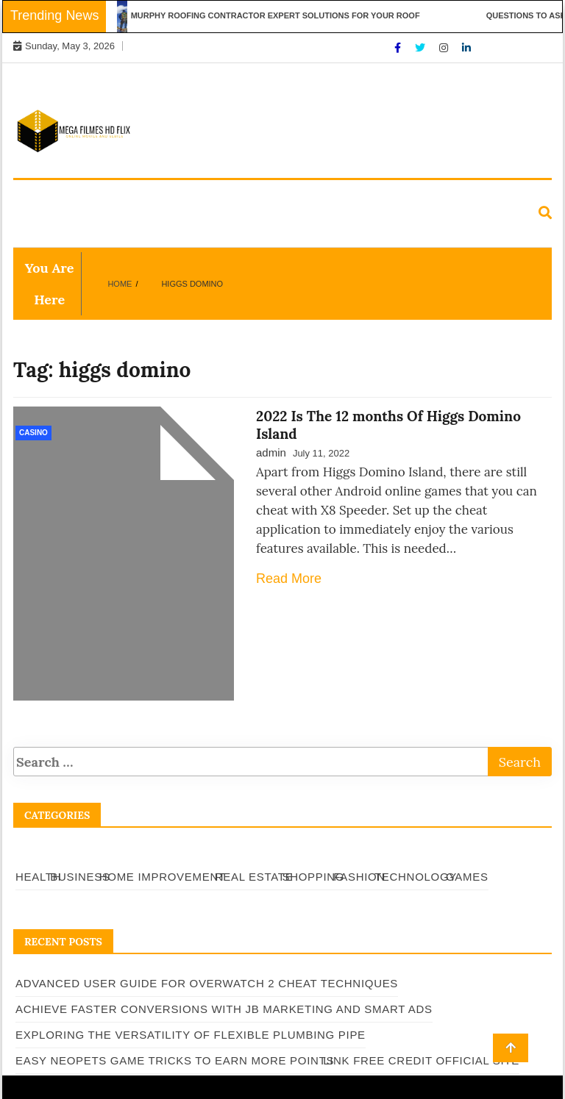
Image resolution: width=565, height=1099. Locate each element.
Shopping (412, 198)
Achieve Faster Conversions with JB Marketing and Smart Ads (224, 1009)
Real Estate (328, 198)
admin (271, 452)
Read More (288, 578)
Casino (33, 433)
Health (43, 198)
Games (204, 231)
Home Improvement (215, 198)
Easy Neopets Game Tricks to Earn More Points (174, 1060)
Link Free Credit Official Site (421, 1060)
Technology (126, 231)
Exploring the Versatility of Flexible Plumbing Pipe (190, 1034)
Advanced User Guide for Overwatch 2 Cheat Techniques (206, 983)
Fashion (45, 231)
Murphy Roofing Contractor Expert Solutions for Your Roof (282, 15)
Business (112, 198)
